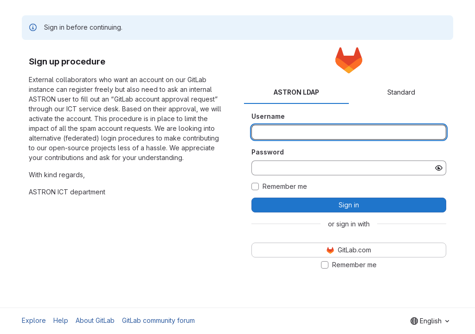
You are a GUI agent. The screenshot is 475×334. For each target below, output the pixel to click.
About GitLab (95, 320)
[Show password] (438, 168)
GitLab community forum (158, 320)
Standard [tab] (401, 92)
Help (60, 320)
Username (268, 116)
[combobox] (429, 321)
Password (267, 152)
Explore (34, 320)
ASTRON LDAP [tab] (296, 92)
